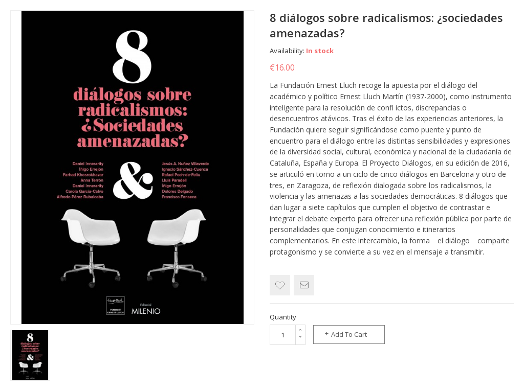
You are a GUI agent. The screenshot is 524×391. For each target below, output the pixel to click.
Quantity (283, 316)
